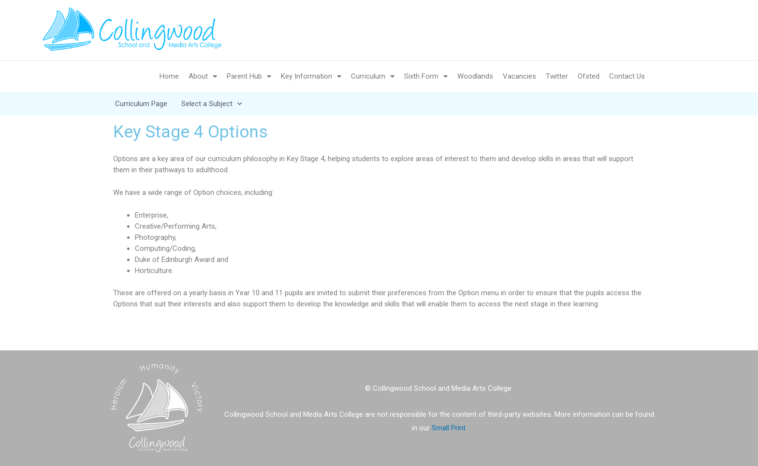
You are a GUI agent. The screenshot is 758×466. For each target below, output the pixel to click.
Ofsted (588, 76)
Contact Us (627, 76)
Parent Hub (249, 76)
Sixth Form (426, 76)
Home (169, 76)
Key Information (311, 76)
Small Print (449, 428)
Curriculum (372, 76)
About (203, 76)
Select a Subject (211, 103)
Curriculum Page (141, 103)
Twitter (557, 76)
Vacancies (519, 76)
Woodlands (475, 76)
